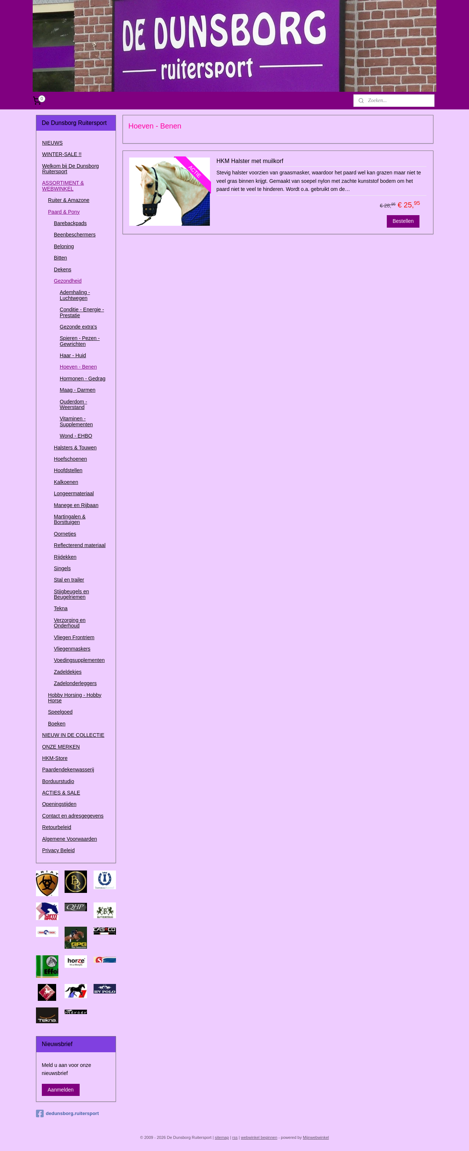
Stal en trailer (69, 580)
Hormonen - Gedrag (83, 378)
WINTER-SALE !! (61, 154)
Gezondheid (68, 281)
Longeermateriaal (74, 493)
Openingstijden (59, 804)
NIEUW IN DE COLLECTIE (73, 735)
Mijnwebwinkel (316, 1137)
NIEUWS (52, 143)
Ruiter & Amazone (69, 200)
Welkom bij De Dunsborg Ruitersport (70, 168)
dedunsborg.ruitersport (67, 1113)
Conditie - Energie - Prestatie (82, 312)
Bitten (60, 258)
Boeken (56, 724)
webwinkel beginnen (259, 1137)
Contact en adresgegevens (72, 816)
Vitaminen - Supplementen (76, 421)
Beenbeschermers (75, 235)
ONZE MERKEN (61, 747)
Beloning (64, 246)
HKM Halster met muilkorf (249, 161)
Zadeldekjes (68, 672)
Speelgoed (60, 712)
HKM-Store (55, 758)
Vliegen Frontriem (74, 637)
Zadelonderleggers (75, 683)
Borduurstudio (58, 781)
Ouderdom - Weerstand (73, 404)
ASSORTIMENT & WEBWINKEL (63, 185)
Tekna (61, 608)
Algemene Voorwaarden (69, 839)
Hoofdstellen (68, 470)
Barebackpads (70, 223)
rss (235, 1137)
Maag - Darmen (77, 390)
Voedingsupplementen (79, 660)
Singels (62, 568)
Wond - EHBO (76, 436)
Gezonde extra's (78, 327)
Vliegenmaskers (72, 649)
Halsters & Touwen (75, 447)
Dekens (62, 269)
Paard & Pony (64, 212)
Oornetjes (65, 534)
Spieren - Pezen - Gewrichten (80, 341)
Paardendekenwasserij (68, 769)
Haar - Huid (73, 355)
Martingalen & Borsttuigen (70, 519)
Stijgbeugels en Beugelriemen (71, 594)
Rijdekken (65, 557)
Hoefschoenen (70, 459)
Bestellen (403, 221)
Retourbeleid (56, 827)
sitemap (222, 1137)
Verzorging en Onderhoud (70, 623)
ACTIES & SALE (61, 793)
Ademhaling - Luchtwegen (75, 295)
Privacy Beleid (58, 850)
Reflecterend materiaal (80, 545)
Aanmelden (61, 1090)
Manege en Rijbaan (76, 505)
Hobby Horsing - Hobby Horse (75, 697)
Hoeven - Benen (78, 367)
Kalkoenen (66, 482)
